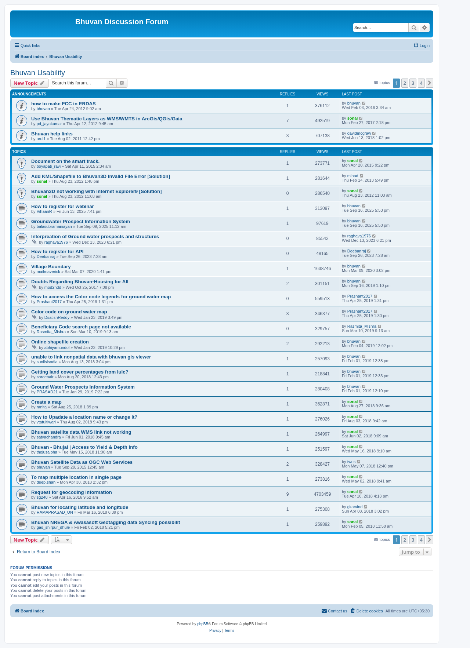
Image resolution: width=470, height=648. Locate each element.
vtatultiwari (46, 422)
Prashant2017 (49, 301)
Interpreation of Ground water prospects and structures (95, 236)
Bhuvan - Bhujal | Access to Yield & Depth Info (84, 447)
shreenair (45, 377)
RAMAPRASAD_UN (55, 512)
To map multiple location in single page (76, 477)
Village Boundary (50, 266)
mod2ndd (52, 287)
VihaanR (44, 211)
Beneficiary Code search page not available (81, 327)
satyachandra (49, 437)
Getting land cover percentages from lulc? (80, 372)
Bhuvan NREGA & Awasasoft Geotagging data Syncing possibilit (105, 522)
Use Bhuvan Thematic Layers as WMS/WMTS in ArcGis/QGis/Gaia (106, 118)
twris (351, 461)
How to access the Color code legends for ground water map (101, 296)
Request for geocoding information (71, 492)
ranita (42, 407)
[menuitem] (421, 45)
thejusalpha (47, 452)
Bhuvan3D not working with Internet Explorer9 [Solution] (96, 191)
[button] (429, 83)
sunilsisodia (47, 362)
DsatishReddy (56, 317)
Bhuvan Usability (37, 73)
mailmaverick (48, 271)
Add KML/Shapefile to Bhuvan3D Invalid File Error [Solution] (100, 176)
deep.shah (46, 482)
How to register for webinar (62, 206)
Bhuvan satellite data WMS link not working (81, 432)
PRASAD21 (47, 392)
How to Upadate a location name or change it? (84, 417)
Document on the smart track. (65, 161)
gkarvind (355, 507)
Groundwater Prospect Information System (80, 221)
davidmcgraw (359, 133)
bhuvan (43, 108)
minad (352, 176)
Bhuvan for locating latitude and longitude (79, 507)
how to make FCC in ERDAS (63, 103)
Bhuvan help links (52, 133)
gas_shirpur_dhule (53, 527)
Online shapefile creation (60, 342)
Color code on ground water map (69, 311)
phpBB (202, 624)
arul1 (41, 138)
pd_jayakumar (49, 123)
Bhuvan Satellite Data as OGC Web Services (82, 462)
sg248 (42, 497)
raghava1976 (56, 242)
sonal (352, 118)
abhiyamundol (57, 347)
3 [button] (413, 83)
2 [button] (405, 83)
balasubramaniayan (54, 226)
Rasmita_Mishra (51, 332)
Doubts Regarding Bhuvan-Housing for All (80, 281)
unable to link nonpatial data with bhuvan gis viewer (91, 357)
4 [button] (421, 83)
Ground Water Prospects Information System (83, 387)
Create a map (46, 402)
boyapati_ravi (49, 166)
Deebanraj (46, 256)
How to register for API (57, 251)
